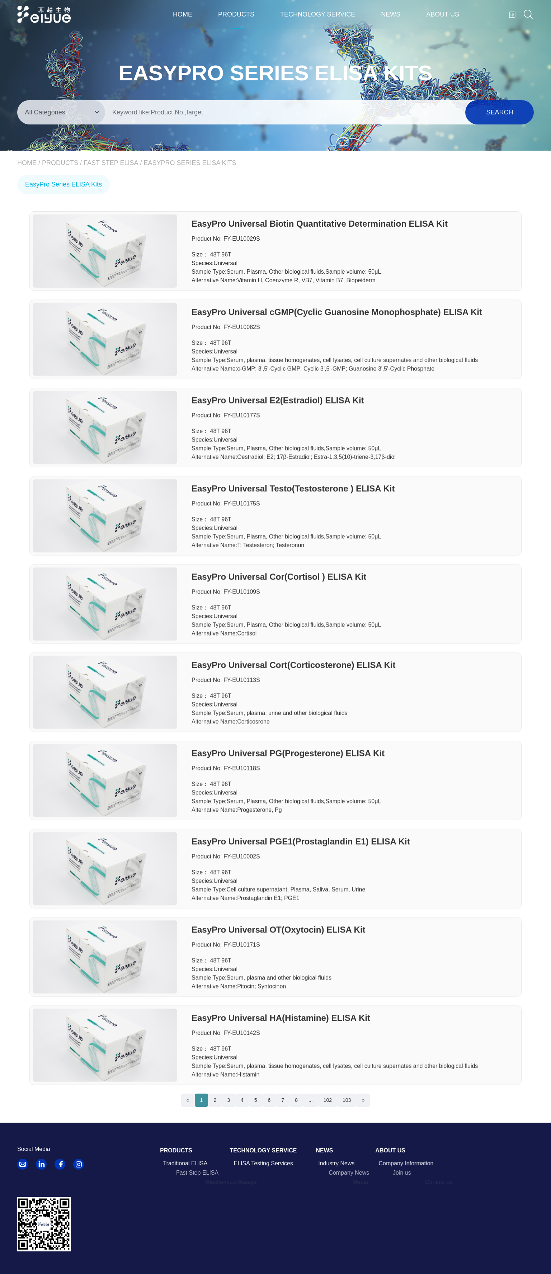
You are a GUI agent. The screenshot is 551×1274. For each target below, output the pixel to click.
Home (182, 14)
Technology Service (317, 14)
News (390, 14)
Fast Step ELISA (111, 162)
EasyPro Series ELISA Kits (189, 162)
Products (236, 14)
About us (442, 14)
